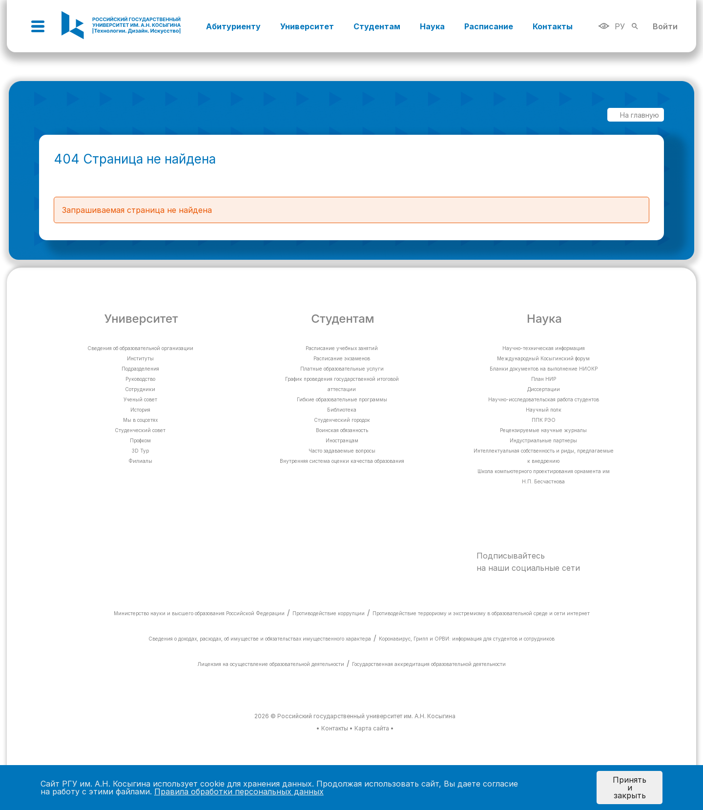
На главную (634, 115)
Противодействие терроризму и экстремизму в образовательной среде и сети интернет (481, 613)
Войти (665, 26)
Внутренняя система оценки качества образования (342, 461)
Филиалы (140, 461)
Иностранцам (342, 440)
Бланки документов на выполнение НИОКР (544, 369)
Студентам (376, 26)
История (140, 410)
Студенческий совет (140, 430)
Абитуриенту (233, 26)
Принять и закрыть (629, 787)
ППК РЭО (544, 420)
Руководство (140, 379)
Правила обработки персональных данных (239, 791)
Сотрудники (140, 389)
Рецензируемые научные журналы (543, 430)
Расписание (488, 26)
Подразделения (140, 369)
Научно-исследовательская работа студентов (543, 399)
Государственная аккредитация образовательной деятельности (429, 664)
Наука (432, 26)
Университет (307, 26)
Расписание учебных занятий (342, 348)
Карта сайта (371, 728)
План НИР (543, 379)
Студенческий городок (342, 420)
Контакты (553, 26)
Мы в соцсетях (140, 420)
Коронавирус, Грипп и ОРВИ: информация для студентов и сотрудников (467, 639)
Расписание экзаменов (341, 358)
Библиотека (341, 410)
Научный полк (543, 410)
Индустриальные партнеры (543, 440)
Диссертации (543, 389)
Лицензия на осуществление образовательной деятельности (270, 664)
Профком (140, 440)
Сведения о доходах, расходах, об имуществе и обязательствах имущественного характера (259, 639)
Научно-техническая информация (543, 348)
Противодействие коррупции (328, 613)
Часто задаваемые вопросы (342, 451)
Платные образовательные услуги (342, 369)
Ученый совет (140, 399)
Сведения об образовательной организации (140, 348)
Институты (140, 358)
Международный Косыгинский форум (543, 358)
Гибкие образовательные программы (342, 399)
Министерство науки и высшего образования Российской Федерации (199, 613)
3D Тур (140, 451)
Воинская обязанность (342, 430)
